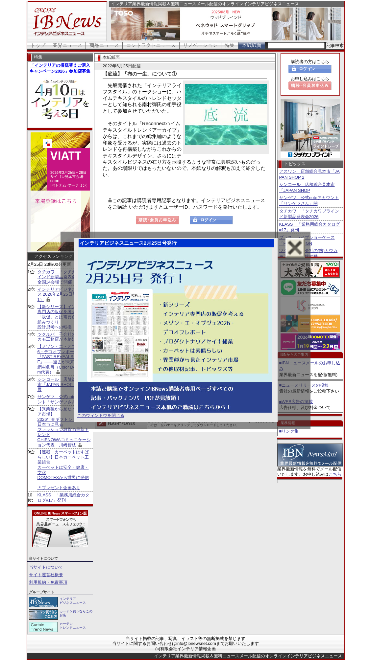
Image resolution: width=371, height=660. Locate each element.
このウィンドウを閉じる (100, 415)
